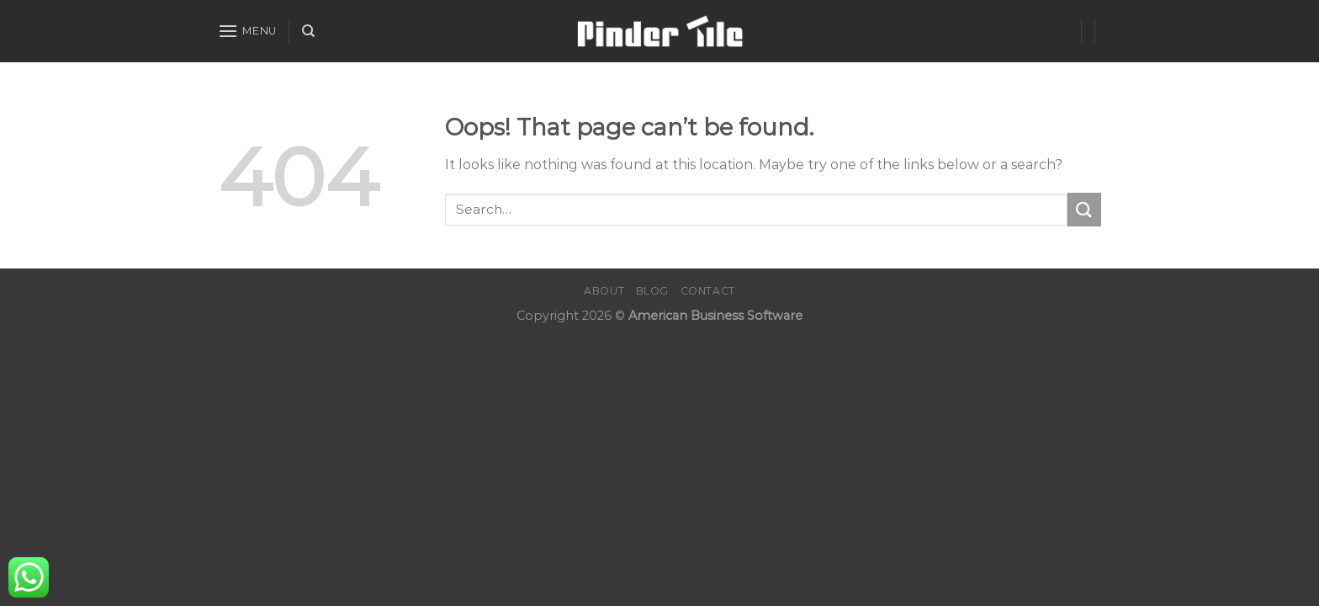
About (604, 290)
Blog (652, 290)
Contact (708, 290)
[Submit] (1084, 209)
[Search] (308, 31)
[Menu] (247, 30)
